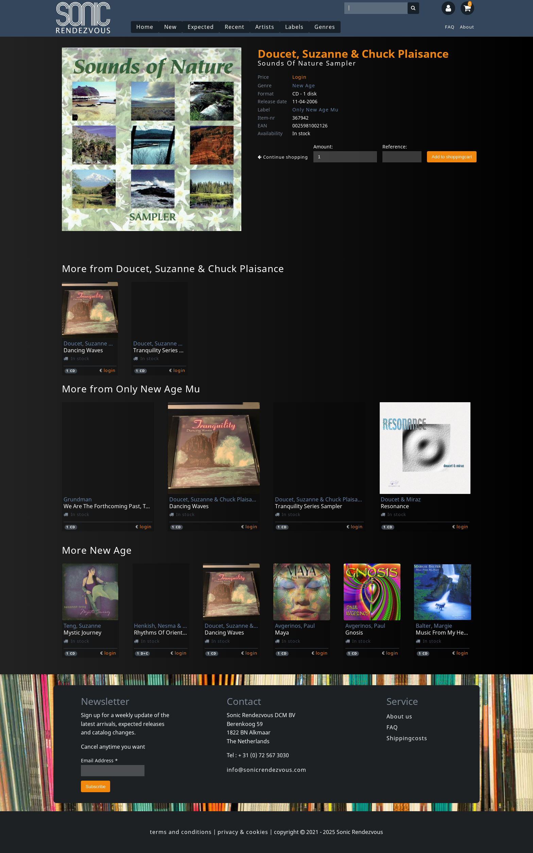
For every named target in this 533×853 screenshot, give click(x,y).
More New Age (97, 550)
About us (399, 716)
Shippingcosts (406, 738)
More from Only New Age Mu (131, 388)
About (467, 27)
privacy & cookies (243, 832)
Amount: (323, 146)
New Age (303, 85)
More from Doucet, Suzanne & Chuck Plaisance (173, 268)
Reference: (394, 146)
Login (299, 77)
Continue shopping (283, 157)
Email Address (99, 760)
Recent (234, 27)
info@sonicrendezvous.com (266, 770)
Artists (264, 27)
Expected (201, 27)
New (170, 27)
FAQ (449, 27)
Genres (324, 27)
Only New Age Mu (315, 109)
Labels (294, 27)
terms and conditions (181, 832)
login (110, 370)
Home (144, 27)
